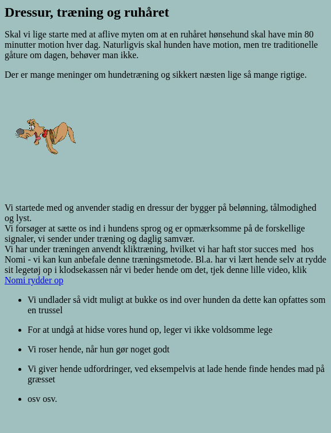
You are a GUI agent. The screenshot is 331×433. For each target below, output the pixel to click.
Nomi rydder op (34, 280)
